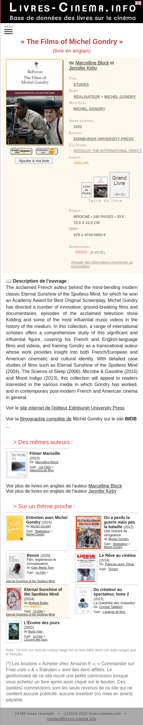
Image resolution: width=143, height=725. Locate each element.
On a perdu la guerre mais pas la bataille (119, 522)
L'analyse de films (114, 611)
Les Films (45, 467)
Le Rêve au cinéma (117, 555)
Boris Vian (35, 631)
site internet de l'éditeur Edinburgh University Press (72, 407)
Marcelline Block (92, 62)
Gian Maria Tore (42, 567)
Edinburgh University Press (103, 139)
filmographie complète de (46, 418)
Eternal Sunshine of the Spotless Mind (30, 581)
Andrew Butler (38, 603)
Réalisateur (87, 96)
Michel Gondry (120, 96)
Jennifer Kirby (83, 68)
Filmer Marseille (45, 453)
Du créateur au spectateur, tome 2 (111, 591)
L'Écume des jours (42, 622)
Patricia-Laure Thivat (119, 564)
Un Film (41, 572)
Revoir (33, 555)
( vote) (89, 253)
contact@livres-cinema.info (71, 719)
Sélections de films (42, 470)
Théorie (113, 569)
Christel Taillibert (111, 607)
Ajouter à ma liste (34, 161)
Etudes (81, 84)
